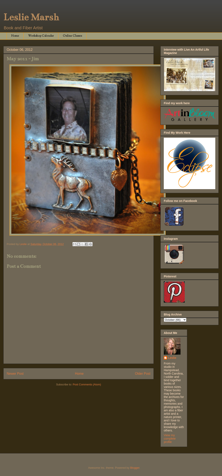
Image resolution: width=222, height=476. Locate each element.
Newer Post (15, 373)
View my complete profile (170, 439)
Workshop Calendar (41, 36)
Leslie (172, 357)
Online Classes (72, 36)
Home (15, 36)
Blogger (134, 467)
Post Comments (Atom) (87, 384)
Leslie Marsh (31, 17)
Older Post (142, 373)
